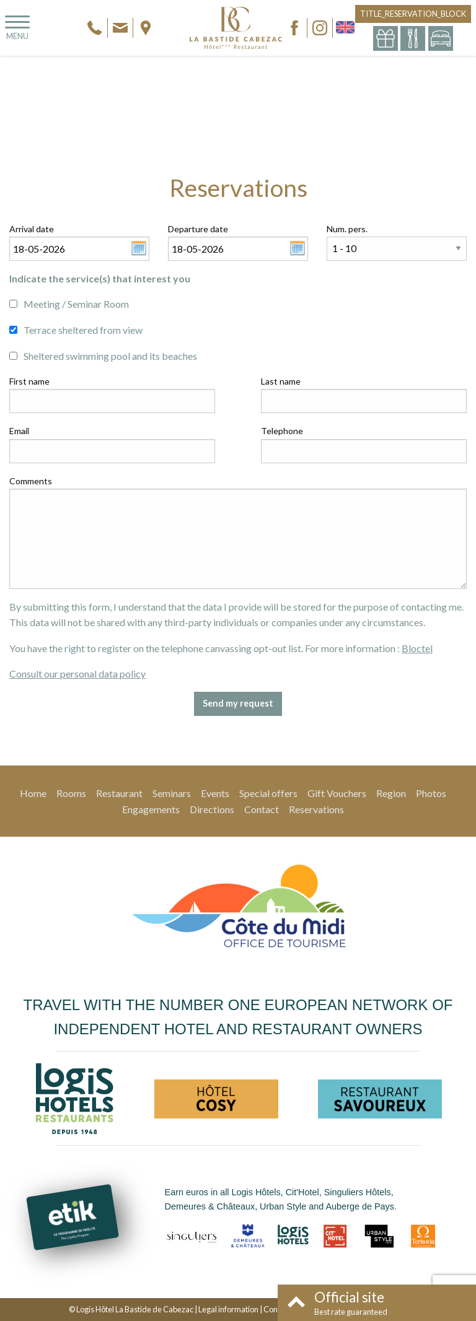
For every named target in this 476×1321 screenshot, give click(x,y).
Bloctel (417, 648)
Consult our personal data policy (77, 673)
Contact (261, 809)
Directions (212, 809)
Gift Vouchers (336, 793)
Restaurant (119, 793)
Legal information (228, 1309)
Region (391, 793)
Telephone (282, 430)
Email (19, 430)
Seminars (171, 793)
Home (33, 793)
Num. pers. (347, 229)
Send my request (238, 703)
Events (215, 793)
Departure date (198, 229)
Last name (281, 381)
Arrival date (31, 229)
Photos (431, 793)
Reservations (316, 809)
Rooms (71, 793)
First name (29, 381)
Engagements (151, 809)
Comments (30, 481)
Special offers (268, 793)
